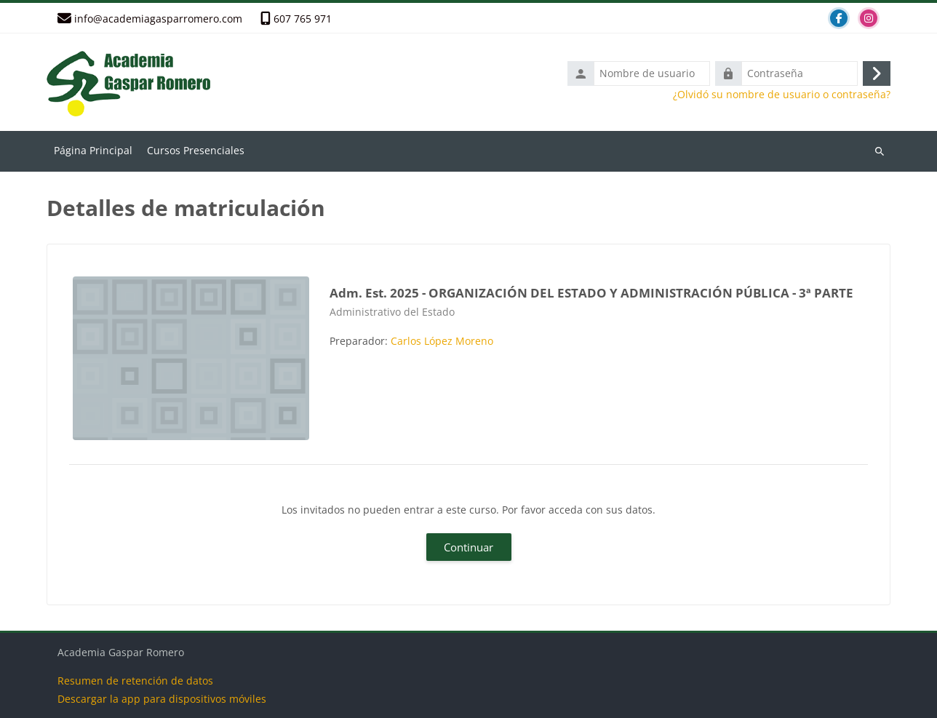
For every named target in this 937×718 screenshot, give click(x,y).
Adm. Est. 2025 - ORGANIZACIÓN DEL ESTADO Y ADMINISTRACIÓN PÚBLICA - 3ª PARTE (591, 292)
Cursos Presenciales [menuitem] (195, 150)
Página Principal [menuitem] (93, 150)
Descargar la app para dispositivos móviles (161, 699)
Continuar (468, 547)
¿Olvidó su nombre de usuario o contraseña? (781, 94)
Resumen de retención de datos (135, 680)
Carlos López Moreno (442, 341)
